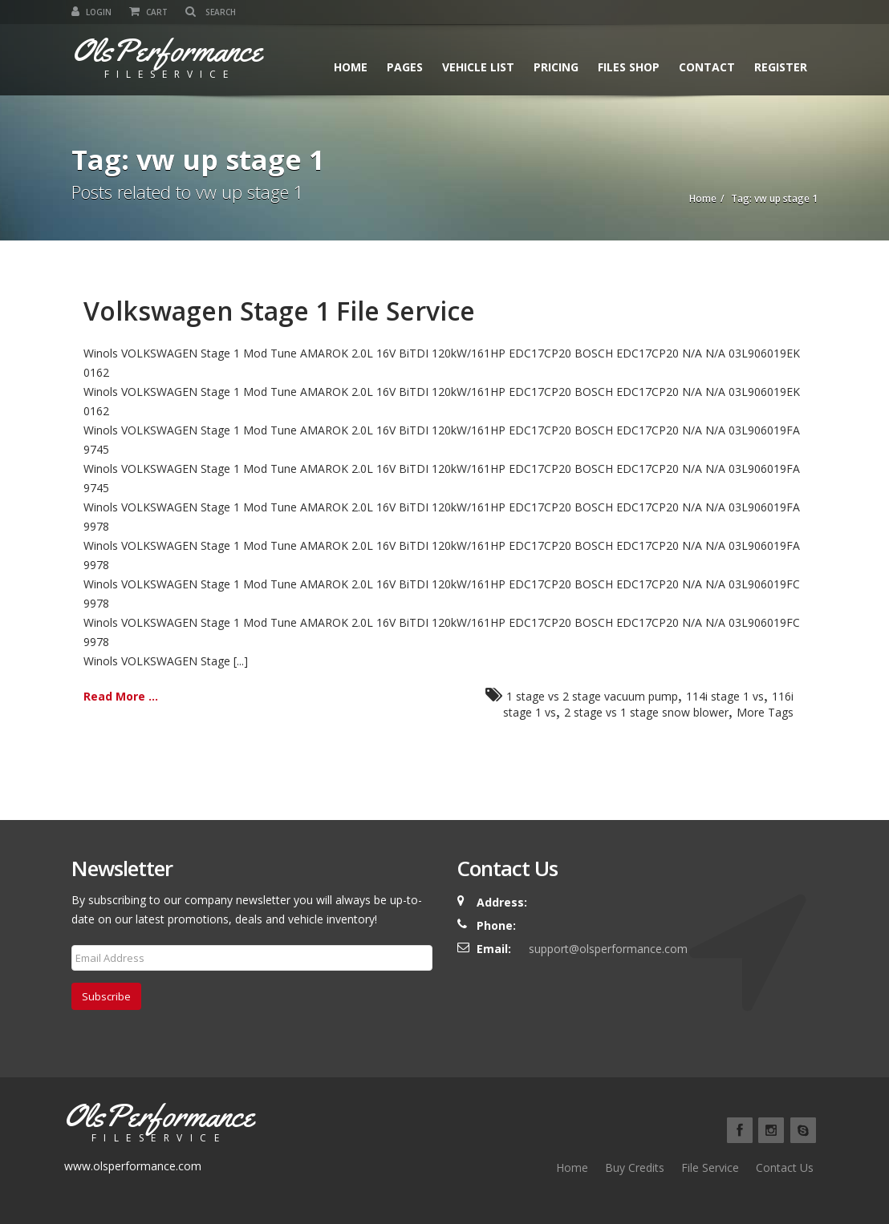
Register (780, 67)
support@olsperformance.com (608, 948)
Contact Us (785, 1167)
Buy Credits (634, 1167)
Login (91, 12)
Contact (707, 67)
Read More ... (120, 696)
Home (350, 67)
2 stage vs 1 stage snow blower (646, 712)
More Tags (765, 712)
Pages (405, 67)
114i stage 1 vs (725, 696)
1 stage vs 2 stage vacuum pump (592, 696)
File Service (710, 1167)
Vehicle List (478, 67)
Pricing (556, 67)
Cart (148, 12)
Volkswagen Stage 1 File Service (279, 310)
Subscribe (106, 996)
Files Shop (629, 67)
